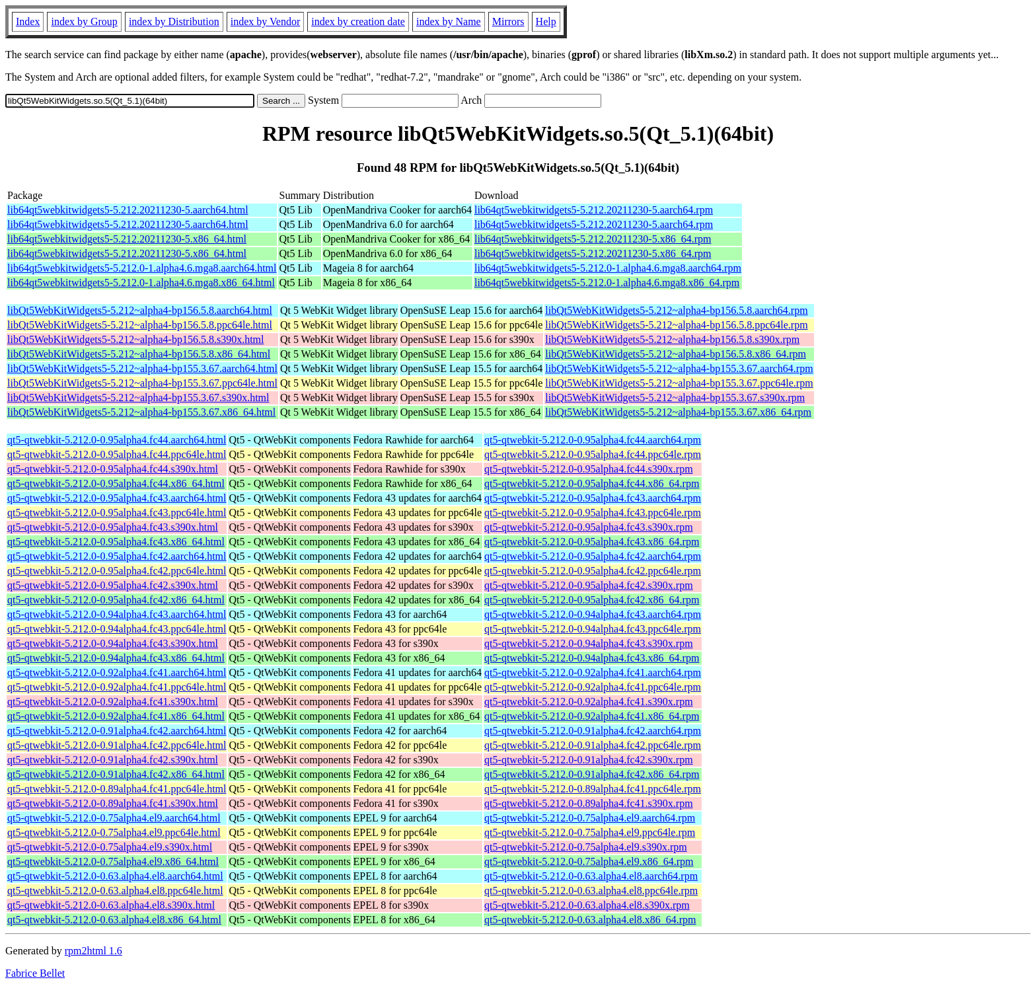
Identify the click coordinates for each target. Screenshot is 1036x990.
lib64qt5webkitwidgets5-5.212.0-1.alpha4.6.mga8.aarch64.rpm (607, 268)
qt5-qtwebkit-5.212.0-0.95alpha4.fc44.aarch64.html (116, 439)
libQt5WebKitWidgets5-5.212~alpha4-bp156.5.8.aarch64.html (139, 310)
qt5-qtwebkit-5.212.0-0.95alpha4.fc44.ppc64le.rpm (592, 454)
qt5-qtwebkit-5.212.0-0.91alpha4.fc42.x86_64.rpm (591, 774)
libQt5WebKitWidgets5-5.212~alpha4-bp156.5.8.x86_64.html (138, 354)
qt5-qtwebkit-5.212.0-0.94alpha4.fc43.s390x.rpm (588, 643)
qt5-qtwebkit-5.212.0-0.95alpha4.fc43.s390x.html (112, 527)
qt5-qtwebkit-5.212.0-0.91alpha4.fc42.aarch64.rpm (592, 730)
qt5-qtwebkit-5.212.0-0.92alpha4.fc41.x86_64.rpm (591, 716)
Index (28, 21)
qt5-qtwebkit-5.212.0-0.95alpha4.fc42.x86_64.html (116, 599)
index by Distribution (174, 21)
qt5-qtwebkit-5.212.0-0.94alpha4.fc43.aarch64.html (116, 614)
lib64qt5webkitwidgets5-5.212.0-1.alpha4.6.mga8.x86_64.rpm (606, 282)
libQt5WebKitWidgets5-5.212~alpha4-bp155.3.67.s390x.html (138, 397)
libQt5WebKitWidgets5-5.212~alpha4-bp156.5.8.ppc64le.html (139, 324)
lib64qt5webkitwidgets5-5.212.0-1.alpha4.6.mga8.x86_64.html (141, 282)
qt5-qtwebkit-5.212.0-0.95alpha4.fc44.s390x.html (112, 469)
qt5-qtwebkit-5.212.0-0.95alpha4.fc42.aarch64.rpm (592, 556)
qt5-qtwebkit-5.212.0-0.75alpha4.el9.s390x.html (109, 847)
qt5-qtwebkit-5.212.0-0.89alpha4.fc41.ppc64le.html (116, 788)
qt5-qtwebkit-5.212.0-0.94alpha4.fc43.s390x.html (112, 643)
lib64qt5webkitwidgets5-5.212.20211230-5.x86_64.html (126, 239)
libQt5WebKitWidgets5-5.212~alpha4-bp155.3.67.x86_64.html (141, 412)
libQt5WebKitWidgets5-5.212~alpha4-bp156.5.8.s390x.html (135, 339)
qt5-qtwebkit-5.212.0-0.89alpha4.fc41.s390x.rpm (588, 803)
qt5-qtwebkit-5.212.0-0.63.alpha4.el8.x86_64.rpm (590, 919)
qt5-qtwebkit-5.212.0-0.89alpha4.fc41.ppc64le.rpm (592, 788)
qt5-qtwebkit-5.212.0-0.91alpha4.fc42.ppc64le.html (116, 745)
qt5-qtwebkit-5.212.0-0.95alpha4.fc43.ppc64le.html (116, 512)
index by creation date (358, 21)
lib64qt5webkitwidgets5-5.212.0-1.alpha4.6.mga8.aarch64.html (141, 268)
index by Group (84, 21)
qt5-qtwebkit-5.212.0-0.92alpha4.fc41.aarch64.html (116, 672)
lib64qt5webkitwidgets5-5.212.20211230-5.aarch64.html (127, 209)
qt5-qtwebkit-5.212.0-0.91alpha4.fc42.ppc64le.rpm (592, 745)
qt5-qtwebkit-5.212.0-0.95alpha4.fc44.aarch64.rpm (592, 439)
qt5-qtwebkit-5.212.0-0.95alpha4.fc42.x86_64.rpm (591, 599)
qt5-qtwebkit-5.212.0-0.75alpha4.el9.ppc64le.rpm (589, 832)
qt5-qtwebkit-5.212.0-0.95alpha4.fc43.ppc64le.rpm (592, 512)
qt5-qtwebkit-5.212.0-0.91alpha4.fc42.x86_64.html (116, 774)
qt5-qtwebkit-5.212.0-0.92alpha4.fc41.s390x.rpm (588, 701)
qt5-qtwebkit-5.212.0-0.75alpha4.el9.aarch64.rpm (589, 817)
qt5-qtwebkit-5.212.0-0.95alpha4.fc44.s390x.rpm (588, 469)
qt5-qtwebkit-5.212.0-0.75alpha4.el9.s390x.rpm (585, 847)
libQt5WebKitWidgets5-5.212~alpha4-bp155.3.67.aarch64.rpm (679, 368)
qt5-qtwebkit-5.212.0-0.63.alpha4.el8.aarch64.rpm (591, 876)
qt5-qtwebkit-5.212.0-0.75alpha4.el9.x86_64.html (113, 861)
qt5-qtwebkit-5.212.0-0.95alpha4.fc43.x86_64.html (116, 541)
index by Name (448, 21)
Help (546, 21)
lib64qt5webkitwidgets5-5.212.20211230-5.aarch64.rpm (593, 209)
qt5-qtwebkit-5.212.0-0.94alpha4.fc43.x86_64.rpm (591, 658)
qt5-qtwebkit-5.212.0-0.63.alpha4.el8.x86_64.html (114, 919)
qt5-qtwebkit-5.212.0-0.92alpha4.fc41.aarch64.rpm (592, 672)
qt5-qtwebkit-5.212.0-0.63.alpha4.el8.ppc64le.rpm (591, 890)
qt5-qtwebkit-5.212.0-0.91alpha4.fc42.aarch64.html (116, 730)
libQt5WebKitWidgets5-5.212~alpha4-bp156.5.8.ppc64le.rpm (676, 324)
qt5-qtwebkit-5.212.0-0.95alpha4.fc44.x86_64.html (116, 483)
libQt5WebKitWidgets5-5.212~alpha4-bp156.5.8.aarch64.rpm (676, 310)
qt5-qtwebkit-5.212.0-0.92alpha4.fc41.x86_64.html (116, 716)
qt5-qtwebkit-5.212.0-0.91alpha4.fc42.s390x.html (112, 759)
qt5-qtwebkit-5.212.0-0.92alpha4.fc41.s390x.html (112, 701)
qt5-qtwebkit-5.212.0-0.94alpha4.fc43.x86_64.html (116, 658)
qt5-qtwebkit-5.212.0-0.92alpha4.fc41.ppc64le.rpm (592, 687)
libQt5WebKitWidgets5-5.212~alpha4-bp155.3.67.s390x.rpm (675, 397)
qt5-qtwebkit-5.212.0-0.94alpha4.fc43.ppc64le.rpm (592, 628)
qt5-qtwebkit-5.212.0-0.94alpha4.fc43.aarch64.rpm (592, 614)
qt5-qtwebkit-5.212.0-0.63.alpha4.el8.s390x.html (111, 905)
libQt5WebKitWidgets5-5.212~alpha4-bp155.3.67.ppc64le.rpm (679, 383)
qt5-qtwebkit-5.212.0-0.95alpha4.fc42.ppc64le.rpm (592, 570)
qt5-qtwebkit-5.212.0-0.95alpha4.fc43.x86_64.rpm (591, 541)
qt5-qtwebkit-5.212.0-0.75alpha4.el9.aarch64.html (114, 817)
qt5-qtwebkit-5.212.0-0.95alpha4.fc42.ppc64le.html (116, 570)
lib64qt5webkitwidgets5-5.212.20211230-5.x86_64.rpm (593, 239)
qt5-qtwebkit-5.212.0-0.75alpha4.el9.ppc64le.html (114, 832)
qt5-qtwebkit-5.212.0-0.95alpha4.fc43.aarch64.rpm (592, 498)
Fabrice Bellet (35, 973)
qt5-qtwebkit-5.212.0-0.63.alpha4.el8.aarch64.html (115, 876)
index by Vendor (265, 21)
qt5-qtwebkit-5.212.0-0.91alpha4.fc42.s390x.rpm (588, 759)
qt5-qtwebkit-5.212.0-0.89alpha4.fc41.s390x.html (112, 803)
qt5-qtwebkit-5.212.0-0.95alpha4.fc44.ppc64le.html (116, 454)
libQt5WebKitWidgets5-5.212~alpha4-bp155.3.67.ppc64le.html (142, 383)
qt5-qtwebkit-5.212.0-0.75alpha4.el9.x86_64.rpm (588, 861)
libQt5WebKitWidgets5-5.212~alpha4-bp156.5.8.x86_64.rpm (675, 354)
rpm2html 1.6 (93, 950)
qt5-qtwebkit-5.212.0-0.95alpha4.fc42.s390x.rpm (588, 585)
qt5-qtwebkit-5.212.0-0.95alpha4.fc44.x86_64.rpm (591, 483)
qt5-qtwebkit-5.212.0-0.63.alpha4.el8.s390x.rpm (587, 905)
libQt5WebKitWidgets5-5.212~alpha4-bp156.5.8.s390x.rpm (672, 339)
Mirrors (508, 21)
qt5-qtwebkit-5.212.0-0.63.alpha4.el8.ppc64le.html (115, 890)
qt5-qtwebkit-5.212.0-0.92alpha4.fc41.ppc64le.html (116, 687)
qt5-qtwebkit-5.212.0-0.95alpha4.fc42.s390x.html (112, 585)
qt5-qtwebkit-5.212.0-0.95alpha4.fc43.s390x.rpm (588, 527)
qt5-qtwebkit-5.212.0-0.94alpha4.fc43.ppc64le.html (116, 628)
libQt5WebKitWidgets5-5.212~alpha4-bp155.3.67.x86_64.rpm (678, 412)
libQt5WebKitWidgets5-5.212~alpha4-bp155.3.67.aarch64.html (142, 368)
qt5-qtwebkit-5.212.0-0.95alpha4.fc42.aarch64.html (116, 556)
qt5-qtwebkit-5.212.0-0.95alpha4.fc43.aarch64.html (116, 498)
